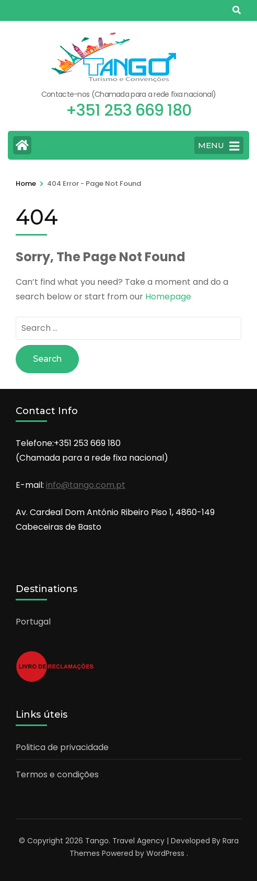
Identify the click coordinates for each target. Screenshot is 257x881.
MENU (218, 146)
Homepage (168, 297)
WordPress (165, 853)
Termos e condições (57, 774)
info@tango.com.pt (85, 485)
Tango (97, 840)
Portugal (33, 622)
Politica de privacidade (62, 747)
